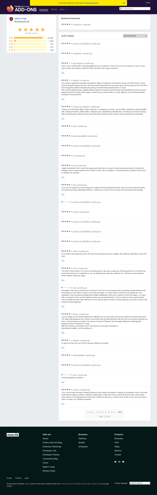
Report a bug (49, 467)
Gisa (74, 288)
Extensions (43, 9)
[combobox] (134, 8)
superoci (76, 390)
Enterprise (83, 446)
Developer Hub (49, 450)
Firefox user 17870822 (81, 222)
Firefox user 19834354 (81, 43)
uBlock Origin (21, 18)
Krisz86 (75, 80)
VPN (116, 442)
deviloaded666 (78, 355)
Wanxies (76, 340)
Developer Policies (51, 455)
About (45, 438)
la (73, 155)
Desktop (82, 438)
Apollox (75, 212)
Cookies (18, 478)
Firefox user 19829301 (81, 107)
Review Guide (49, 471)
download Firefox (91, 3)
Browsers (118, 438)
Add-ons (47, 434)
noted (27, 484)
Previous (90, 412)
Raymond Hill (23, 21)
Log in (148, 2)
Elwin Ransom (78, 63)
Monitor (118, 450)
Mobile (81, 442)
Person (75, 314)
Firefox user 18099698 (81, 231)
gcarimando (77, 53)
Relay (116, 446)
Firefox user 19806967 (81, 241)
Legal (26, 478)
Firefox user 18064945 (81, 202)
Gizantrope (77, 24)
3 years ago (86, 24)
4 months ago (95, 43)
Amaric (75, 251)
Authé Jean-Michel (80, 136)
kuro (74, 375)
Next (120, 412)
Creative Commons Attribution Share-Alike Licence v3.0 (80, 484)
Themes (54, 9)
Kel (74, 165)
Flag (62, 73)
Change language (120, 483)
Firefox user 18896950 (81, 365)
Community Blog (50, 459)
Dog (74, 185)
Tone (75, 268)
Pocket (117, 455)
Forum (45, 463)
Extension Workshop (52, 446)
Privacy (9, 478)
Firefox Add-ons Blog (52, 442)
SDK (74, 126)
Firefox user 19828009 (81, 146)
